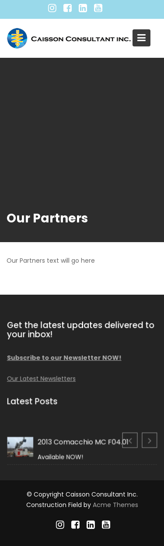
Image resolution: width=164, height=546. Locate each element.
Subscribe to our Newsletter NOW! (64, 357)
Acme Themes (115, 504)
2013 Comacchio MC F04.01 (82, 442)
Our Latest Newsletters (42, 378)
